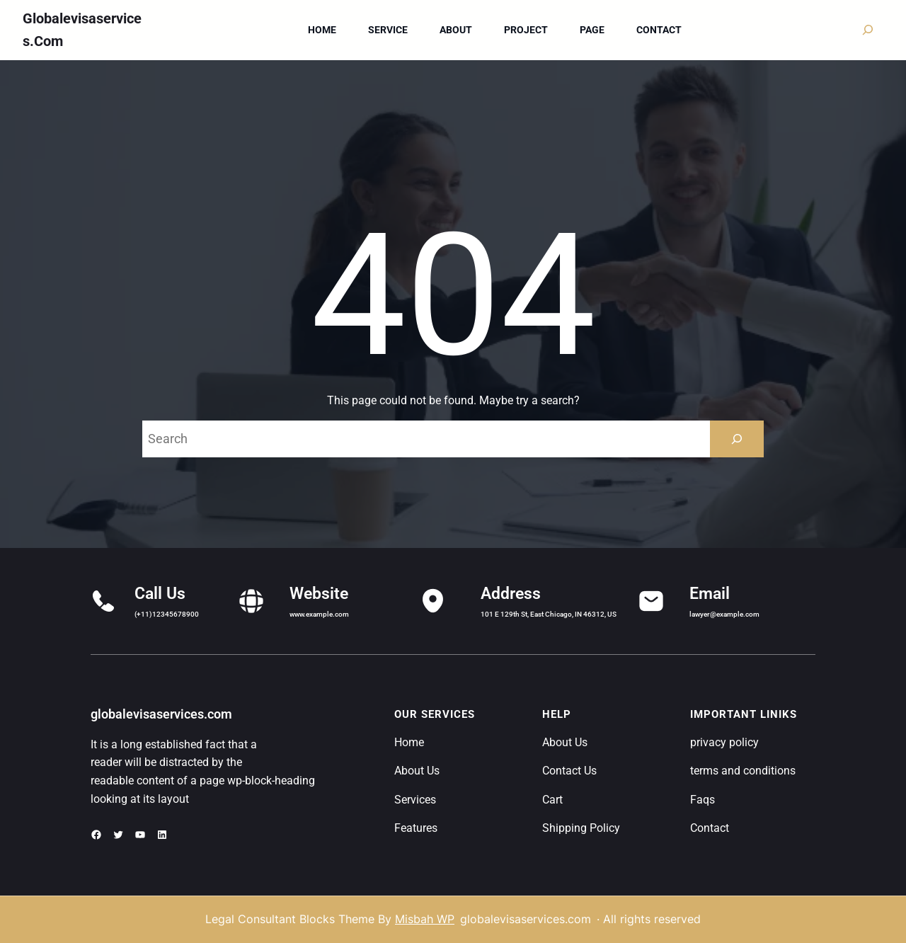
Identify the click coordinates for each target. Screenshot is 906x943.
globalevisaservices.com (161, 714)
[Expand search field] (867, 29)
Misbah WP (424, 919)
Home (409, 742)
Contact (709, 828)
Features (415, 828)
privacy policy (724, 742)
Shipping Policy (581, 828)
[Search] (737, 439)
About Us (417, 770)
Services (415, 799)
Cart (552, 799)
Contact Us (569, 770)
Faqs (702, 799)
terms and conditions (743, 770)
